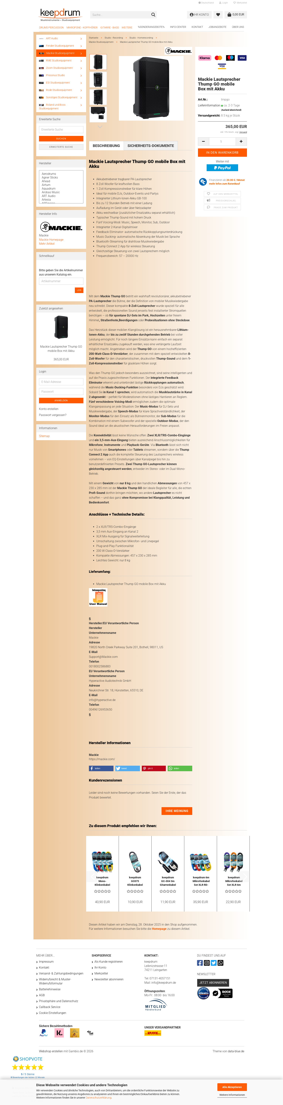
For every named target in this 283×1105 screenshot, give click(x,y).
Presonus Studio (52, 75)
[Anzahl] (222, 141)
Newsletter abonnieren (108, 979)
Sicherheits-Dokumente (151, 145)
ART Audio (48, 38)
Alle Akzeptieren (232, 1087)
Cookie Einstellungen (52, 1013)
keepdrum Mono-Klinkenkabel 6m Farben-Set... (102, 881)
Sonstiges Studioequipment (58, 97)
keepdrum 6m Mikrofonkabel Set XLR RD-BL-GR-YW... (201, 881)
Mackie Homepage (51, 239)
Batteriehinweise (49, 989)
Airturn (61, 185)
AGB (42, 995)
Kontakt (197, 26)
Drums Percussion (51, 27)
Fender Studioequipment (56, 45)
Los (79, 290)
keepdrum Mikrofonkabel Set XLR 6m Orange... (234, 881)
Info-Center (178, 26)
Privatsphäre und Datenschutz (58, 1001)
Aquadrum (61, 188)
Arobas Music (61, 192)
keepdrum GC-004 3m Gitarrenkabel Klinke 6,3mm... (168, 881)
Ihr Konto (100, 967)
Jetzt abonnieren (213, 982)
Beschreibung (106, 145)
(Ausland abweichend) (231, 110)
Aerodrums (61, 174)
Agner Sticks (61, 177)
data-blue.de (236, 1051)
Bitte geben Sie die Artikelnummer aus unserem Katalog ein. (61, 272)
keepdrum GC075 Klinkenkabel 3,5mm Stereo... (135, 881)
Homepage (159, 929)
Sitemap (44, 436)
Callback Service (49, 1007)
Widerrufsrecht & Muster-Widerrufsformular (55, 981)
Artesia (61, 200)
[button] (206, 3)
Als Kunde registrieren (108, 961)
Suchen (61, 138)
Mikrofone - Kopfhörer (82, 27)
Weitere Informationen (232, 1094)
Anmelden (61, 400)
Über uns (238, 26)
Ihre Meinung (177, 811)
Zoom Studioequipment (56, 67)
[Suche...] (153, 15)
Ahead (61, 181)
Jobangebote (217, 26)
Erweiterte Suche (61, 147)
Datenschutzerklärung (98, 1097)
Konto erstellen (48, 409)
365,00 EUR (61, 359)
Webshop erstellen (51, 1051)
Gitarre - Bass (109, 27)
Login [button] (223, 2)
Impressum (46, 961)
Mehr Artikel (47, 243)
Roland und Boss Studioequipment (52, 106)
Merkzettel (240, 2)
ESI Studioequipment (54, 82)
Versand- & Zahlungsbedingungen (61, 973)
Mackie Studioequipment (56, 53)
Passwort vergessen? (52, 415)
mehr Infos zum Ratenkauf (224, 183)
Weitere (127, 27)
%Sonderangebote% (151, 26)
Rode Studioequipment (55, 90)
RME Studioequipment (55, 60)
